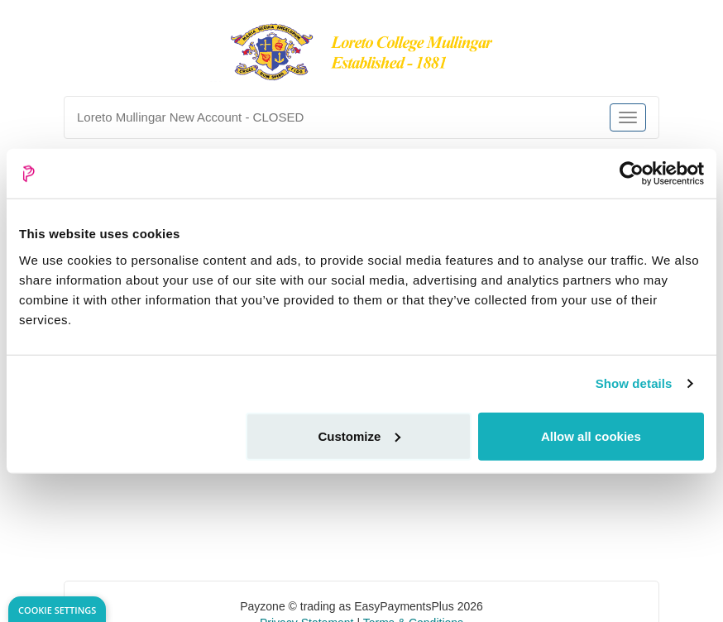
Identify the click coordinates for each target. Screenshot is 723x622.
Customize (359, 435)
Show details (634, 383)
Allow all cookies (591, 435)
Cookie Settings (57, 610)
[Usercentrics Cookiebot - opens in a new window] (631, 173)
